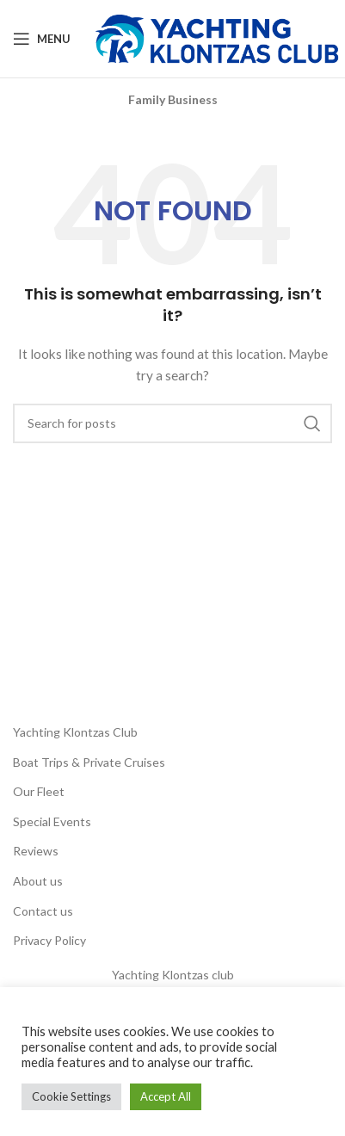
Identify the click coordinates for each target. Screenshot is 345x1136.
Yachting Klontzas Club (75, 732)
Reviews (36, 850)
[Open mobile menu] (41, 39)
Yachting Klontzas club (173, 974)
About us (38, 881)
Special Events (52, 821)
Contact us (43, 911)
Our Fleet (39, 791)
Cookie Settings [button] (71, 1096)
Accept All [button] (165, 1096)
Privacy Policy (49, 940)
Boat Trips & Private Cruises (89, 762)
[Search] (172, 423)
